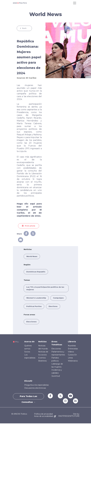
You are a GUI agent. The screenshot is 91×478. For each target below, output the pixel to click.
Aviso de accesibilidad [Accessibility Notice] (45, 416)
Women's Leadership (36, 298)
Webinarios (73, 361)
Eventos (42, 358)
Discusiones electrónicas (35, 388)
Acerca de (29, 341)
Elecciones (31, 322)
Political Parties (34, 306)
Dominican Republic (35, 272)
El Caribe (31, 78)
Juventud (55, 376)
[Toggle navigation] (74, 3)
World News (31, 256)
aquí (32, 204)
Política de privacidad (43, 414)
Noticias (42, 341)
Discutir (28, 381)
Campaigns (58, 298)
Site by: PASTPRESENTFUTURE (69, 415)
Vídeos (71, 352)
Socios (27, 352)
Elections (53, 306)
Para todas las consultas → (28, 397)
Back (24, 28)
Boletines (42, 361)
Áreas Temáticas (56, 343)
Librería (72, 341)
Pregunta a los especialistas (36, 385)
